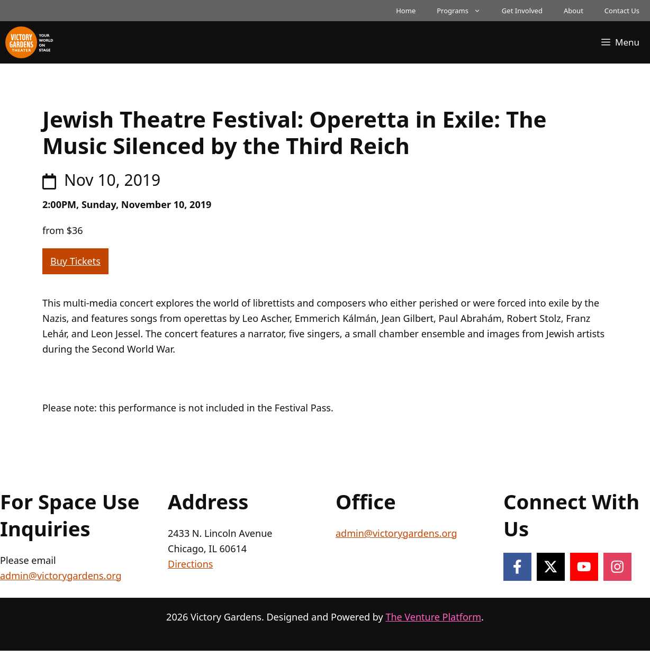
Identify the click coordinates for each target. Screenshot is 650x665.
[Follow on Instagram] (617, 567)
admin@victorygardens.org (61, 575)
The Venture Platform (433, 616)
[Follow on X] (551, 567)
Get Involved (522, 10)
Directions (190, 564)
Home (406, 10)
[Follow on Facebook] (517, 567)
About (573, 10)
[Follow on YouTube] (584, 567)
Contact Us (621, 10)
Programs (464, 10)
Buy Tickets (75, 261)
